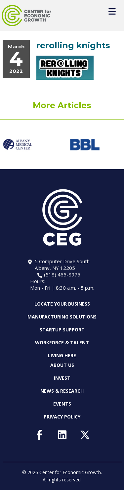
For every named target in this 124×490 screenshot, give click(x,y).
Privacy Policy (62, 417)
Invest (62, 378)
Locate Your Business (62, 304)
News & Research (62, 391)
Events (62, 404)
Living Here (62, 355)
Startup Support (62, 329)
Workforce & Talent (62, 342)
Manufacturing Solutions (62, 317)
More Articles (62, 105)
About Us (62, 365)
